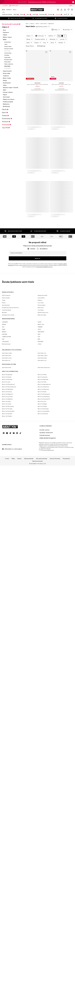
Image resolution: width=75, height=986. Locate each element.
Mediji (13, 897)
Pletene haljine (41, 815)
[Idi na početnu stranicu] (37, 9)
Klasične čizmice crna (43, 823)
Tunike (3, 810)
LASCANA (4, 844)
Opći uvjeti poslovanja (41, 897)
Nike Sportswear (6, 854)
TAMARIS (40, 837)
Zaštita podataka (28, 897)
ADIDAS (4, 835)
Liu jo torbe (41, 813)
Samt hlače (44, 23)
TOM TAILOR (5, 852)
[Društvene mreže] (4, 871)
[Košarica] (72, 10)
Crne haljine (41, 820)
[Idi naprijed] (68, 14)
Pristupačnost (66, 897)
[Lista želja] (68, 10)
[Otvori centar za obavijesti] (65, 9)
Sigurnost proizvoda (37, 899)
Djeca (14, 9)
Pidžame (40, 810)
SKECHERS (40, 852)
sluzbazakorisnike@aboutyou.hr (44, 790)
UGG (39, 847)
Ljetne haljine (41, 808)
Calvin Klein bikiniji (6, 820)
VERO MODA (41, 842)
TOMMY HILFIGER (6, 847)
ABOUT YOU (41, 835)
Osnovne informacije (55, 897)
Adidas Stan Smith (42, 805)
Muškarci (9, 9)
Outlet (5, 5)
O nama (7, 897)
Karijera (19, 897)
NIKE (39, 849)
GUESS (39, 832)
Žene (3, 9)
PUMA (3, 839)
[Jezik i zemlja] (71, 5)
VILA (3, 837)
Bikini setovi (41, 818)
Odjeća (32, 23)
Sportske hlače (6, 815)
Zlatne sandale (6, 808)
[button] (56, 29)
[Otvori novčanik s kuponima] (58, 10)
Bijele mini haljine (42, 825)
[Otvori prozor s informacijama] (73, 2)
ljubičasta (51, 23)
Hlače (37, 23)
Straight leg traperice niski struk (10, 818)
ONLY (39, 844)
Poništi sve (41, 46)
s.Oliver (39, 854)
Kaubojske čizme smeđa (8, 825)
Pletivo (4, 813)
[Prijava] (61, 10)
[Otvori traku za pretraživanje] (71, 14)
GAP (3, 849)
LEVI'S (39, 839)
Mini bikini (4, 823)
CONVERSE (5, 832)
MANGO (4, 842)
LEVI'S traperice (6, 805)
